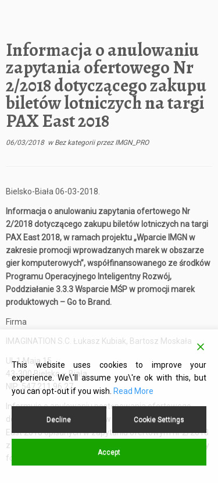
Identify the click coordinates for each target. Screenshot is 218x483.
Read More (133, 391)
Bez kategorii (76, 142)
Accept (109, 452)
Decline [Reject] (59, 419)
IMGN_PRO (132, 142)
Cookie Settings (159, 419)
